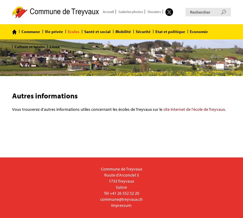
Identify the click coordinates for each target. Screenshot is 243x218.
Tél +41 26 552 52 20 (121, 193)
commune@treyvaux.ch (121, 199)
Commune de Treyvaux (56, 12)
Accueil (108, 12)
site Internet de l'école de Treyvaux (194, 109)
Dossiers (154, 12)
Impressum (121, 205)
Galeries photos (130, 12)
